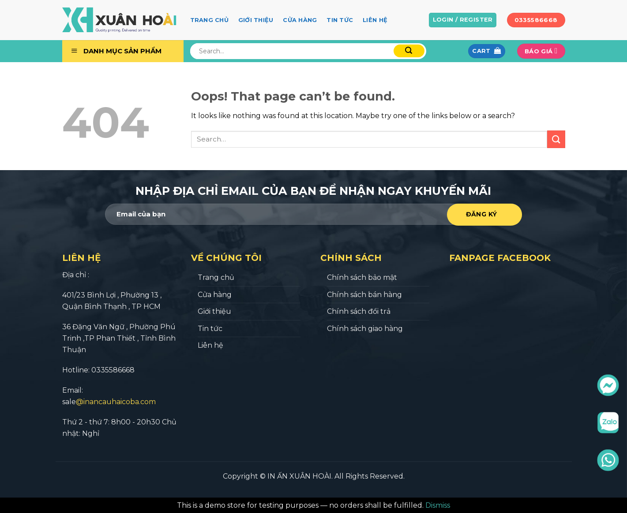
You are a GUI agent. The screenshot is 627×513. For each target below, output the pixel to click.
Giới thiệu (256, 20)
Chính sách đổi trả (358, 311)
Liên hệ (375, 20)
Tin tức (340, 20)
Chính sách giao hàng (365, 328)
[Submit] (556, 139)
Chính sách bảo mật (362, 277)
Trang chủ (209, 20)
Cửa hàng (300, 20)
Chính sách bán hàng (364, 294)
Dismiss (437, 505)
